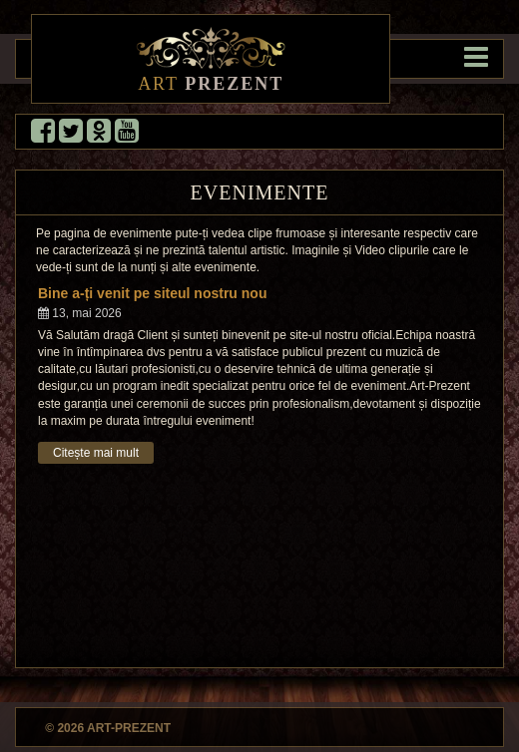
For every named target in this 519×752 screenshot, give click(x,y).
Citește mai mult (96, 453)
